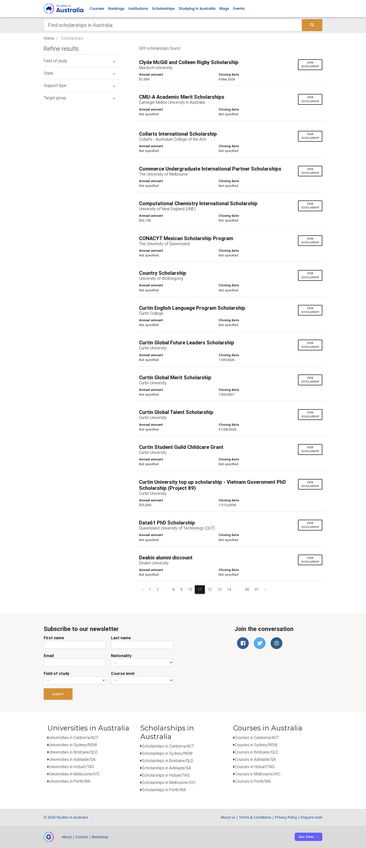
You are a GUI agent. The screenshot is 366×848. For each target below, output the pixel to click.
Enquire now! (311, 817)
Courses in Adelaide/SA (255, 759)
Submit (58, 694)
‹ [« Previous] (142, 589)
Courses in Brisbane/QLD (256, 752)
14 (229, 589)
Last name (121, 637)
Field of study (56, 673)
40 (247, 589)
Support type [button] (79, 85)
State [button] (79, 73)
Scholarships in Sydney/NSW (167, 753)
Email (49, 655)
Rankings (116, 8)
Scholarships (163, 8)
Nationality (121, 655)
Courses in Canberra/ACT (257, 737)
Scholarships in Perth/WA (164, 789)
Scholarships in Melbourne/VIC (169, 782)
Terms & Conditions (255, 817)
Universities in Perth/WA (69, 781)
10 (190, 589)
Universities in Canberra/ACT (73, 737)
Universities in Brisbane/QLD (73, 752)
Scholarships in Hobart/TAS (166, 775)
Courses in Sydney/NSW (256, 744)
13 (219, 589)
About (67, 836)
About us (228, 817)
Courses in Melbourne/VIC (257, 773)
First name (54, 637)
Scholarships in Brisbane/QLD (167, 760)
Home (49, 38)
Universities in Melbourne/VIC (74, 773)
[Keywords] (173, 25)
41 (257, 589)
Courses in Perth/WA (253, 781)
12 (210, 589)
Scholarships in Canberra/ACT (168, 746)
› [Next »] (265, 589)
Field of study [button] (79, 60)
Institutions (138, 8)
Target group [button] (79, 97)
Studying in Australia (197, 8)
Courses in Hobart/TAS (255, 766)
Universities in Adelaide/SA (72, 759)
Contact (81, 836)
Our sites (306, 837)
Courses (97, 8)
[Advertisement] (81, 396)
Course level (122, 673)
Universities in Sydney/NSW (73, 744)
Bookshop (100, 836)
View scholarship (310, 64)
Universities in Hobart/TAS (71, 766)
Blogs (224, 8)
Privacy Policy (286, 817)
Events (239, 8)
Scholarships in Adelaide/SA (166, 767)
